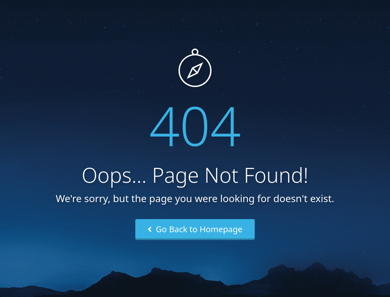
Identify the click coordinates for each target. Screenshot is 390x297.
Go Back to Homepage (195, 229)
